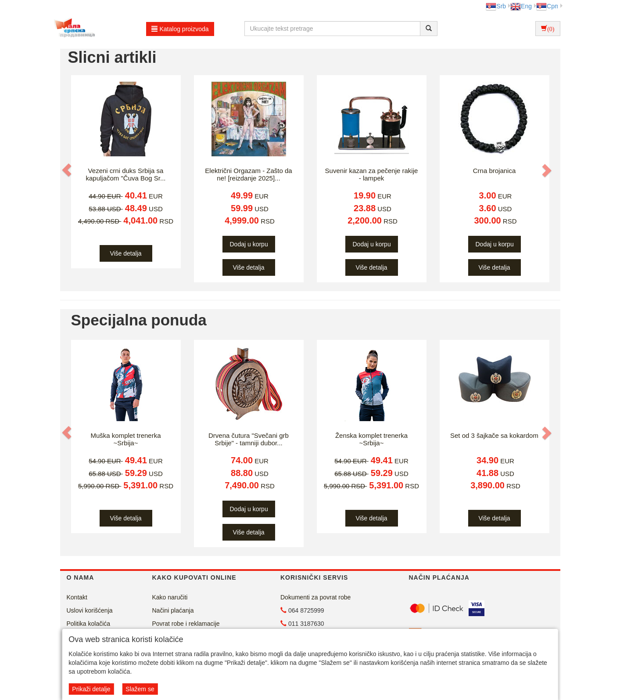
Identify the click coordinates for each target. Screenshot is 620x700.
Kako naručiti (170, 597)
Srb (496, 6)
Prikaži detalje (91, 689)
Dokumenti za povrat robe (315, 597)
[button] (67, 170)
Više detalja (125, 253)
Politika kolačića (89, 623)
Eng (521, 6)
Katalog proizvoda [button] (180, 28)
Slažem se (139, 689)
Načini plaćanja (173, 610)
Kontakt (77, 597)
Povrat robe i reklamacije (186, 623)
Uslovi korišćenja (90, 610)
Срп (547, 6)
